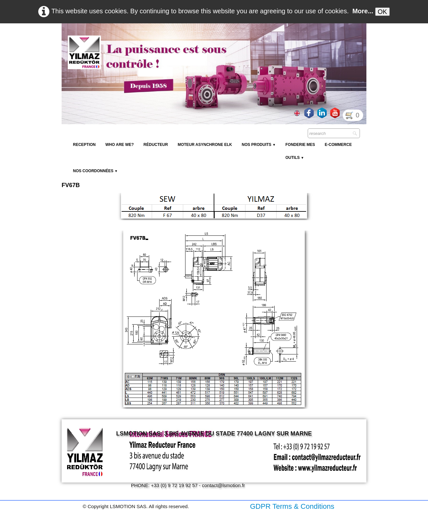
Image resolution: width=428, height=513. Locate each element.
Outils (294, 157)
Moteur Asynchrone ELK (205, 144)
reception (84, 144)
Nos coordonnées (95, 171)
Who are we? (119, 144)
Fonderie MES (300, 144)
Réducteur (156, 144)
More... (362, 11)
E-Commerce (338, 144)
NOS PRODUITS (259, 144)
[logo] (180, 38)
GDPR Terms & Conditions (292, 506)
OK (382, 11)
